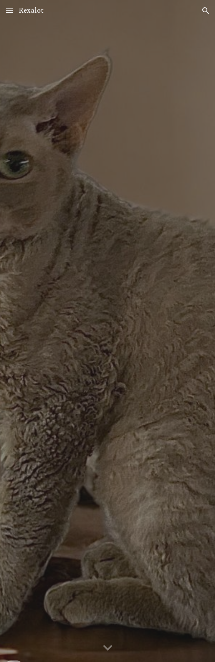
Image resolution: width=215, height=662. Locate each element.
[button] (9, 10)
